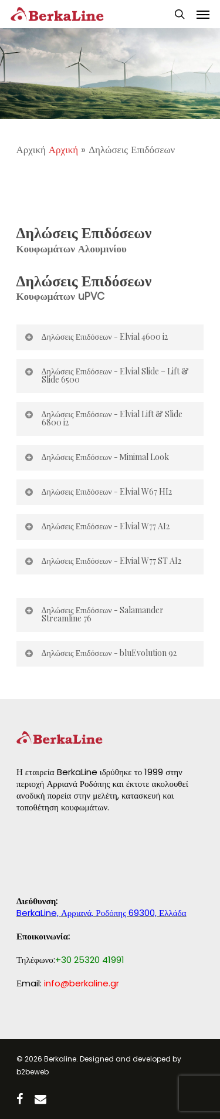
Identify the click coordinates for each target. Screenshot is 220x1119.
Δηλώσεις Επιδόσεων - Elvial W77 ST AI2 (102, 560)
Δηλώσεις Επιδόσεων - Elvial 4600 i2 (96, 336)
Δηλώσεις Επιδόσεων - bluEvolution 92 (100, 652)
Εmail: (67, 983)
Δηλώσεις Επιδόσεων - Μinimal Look (96, 456)
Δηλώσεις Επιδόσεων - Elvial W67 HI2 (98, 491)
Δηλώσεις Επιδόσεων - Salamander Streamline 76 (94, 614)
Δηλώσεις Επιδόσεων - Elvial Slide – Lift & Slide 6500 (106, 375)
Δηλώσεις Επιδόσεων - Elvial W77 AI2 (97, 526)
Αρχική (63, 150)
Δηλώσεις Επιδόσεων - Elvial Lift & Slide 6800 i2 (103, 418)
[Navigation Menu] (203, 14)
